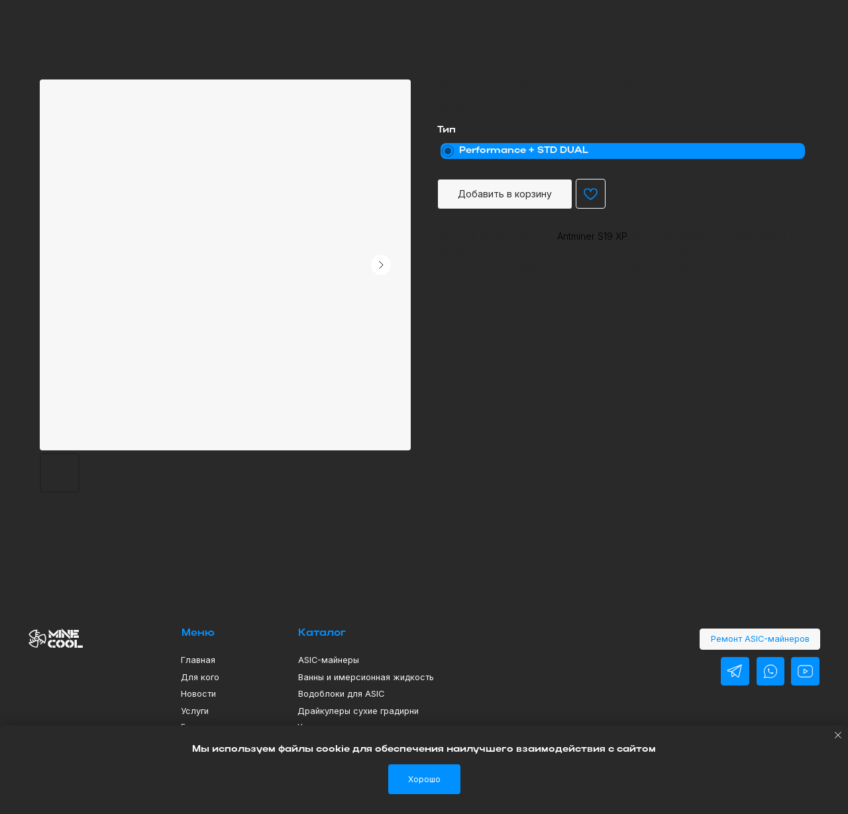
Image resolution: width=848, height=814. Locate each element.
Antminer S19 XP (592, 236)
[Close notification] (838, 735)
